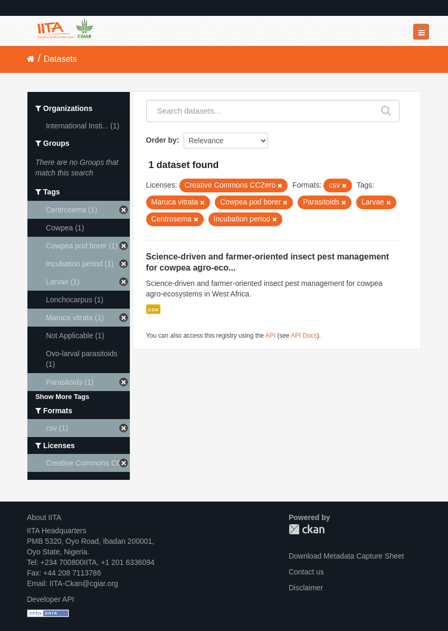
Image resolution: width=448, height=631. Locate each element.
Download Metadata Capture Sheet (346, 556)
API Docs (304, 335)
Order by (161, 140)
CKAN (307, 529)
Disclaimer (306, 587)
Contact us (306, 572)
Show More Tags (62, 397)
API (270, 335)
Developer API (50, 599)
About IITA (44, 517)
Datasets (60, 58)
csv (153, 309)
